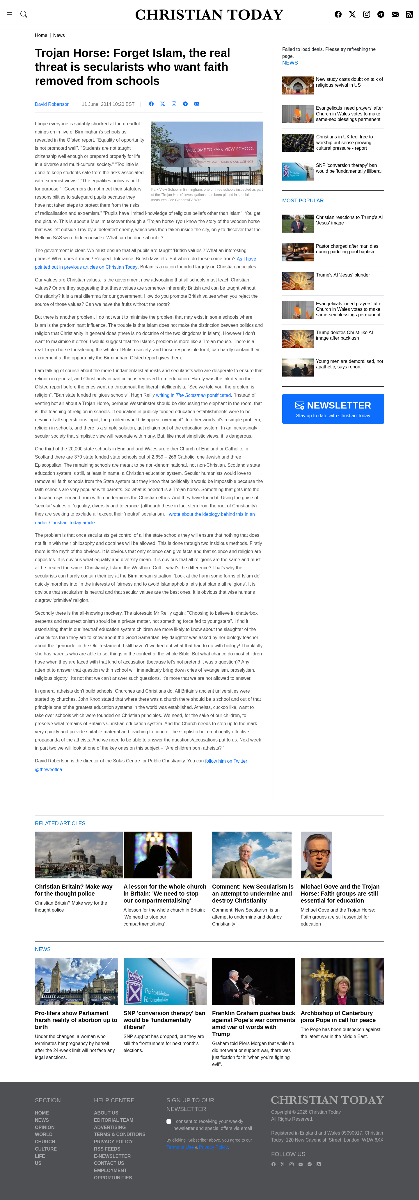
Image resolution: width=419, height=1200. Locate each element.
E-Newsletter (112, 1155)
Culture (46, 1148)
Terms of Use (180, 1147)
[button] (9, 15)
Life (40, 1155)
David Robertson (52, 104)
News (59, 35)
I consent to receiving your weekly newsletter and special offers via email (212, 1125)
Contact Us (109, 1163)
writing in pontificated (193, 395)
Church (45, 1141)
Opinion (45, 1127)
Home (41, 35)
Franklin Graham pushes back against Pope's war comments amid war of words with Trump (253, 1023)
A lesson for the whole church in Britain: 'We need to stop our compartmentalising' (165, 893)
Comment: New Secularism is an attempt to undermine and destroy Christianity (253, 893)
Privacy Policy (113, 1141)
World (43, 1134)
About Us (106, 1112)
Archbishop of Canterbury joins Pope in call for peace (338, 1016)
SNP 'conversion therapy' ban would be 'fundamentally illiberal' (164, 1020)
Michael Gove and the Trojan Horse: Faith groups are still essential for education (340, 893)
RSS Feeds (107, 1148)
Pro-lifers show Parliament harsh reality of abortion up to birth (76, 1020)
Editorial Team (113, 1120)
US (38, 1163)
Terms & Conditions (119, 1134)
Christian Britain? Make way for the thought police (74, 890)
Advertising (110, 1127)
